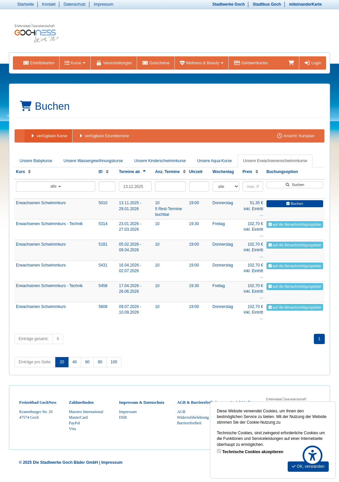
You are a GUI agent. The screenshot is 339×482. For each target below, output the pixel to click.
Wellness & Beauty (201, 63)
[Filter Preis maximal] (253, 186)
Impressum (103, 4)
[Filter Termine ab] (135, 186)
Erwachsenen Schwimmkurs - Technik (49, 223)
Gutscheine (156, 63)
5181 (103, 244)
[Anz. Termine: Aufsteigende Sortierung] (184, 171)
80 (100, 362)
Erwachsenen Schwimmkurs (41, 203)
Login (312, 63)
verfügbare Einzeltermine (103, 136)
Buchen (294, 204)
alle (55, 186)
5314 (103, 223)
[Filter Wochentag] (226, 186)
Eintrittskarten (38, 63)
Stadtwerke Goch (228, 4)
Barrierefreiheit (189, 423)
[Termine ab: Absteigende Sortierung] (144, 171)
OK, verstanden (308, 466)
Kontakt (49, 4)
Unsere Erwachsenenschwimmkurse (275, 160)
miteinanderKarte (305, 4)
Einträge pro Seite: (35, 362)
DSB (123, 417)
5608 (103, 306)
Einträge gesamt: (34, 338)
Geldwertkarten (251, 63)
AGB (181, 411)
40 (75, 362)
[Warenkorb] (291, 63)
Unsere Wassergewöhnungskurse (93, 160)
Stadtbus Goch (267, 4)
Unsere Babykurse (36, 160)
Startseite (25, 4)
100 (114, 362)
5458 (103, 285)
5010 (103, 203)
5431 (103, 265)
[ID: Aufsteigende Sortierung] (107, 171)
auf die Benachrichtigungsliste (294, 224)
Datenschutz (75, 4)
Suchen (294, 185)
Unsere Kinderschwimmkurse (160, 160)
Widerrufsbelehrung (193, 417)
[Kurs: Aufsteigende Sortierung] (29, 171)
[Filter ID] (107, 186)
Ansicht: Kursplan (295, 136)
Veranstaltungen (114, 63)
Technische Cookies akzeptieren (252, 452)
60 (87, 362)
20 (62, 362)
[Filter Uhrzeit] (199, 186)
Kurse (75, 63)
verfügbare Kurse (48, 136)
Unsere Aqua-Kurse (214, 160)
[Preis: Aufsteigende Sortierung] (257, 171)
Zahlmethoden (81, 402)
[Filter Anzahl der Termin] (170, 186)
